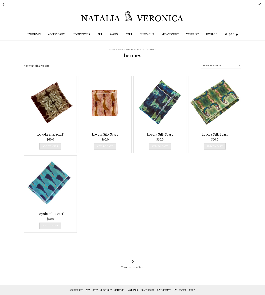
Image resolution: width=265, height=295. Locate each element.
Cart (129, 34)
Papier (114, 34)
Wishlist (192, 34)
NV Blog (211, 34)
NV (175, 290)
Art (100, 34)
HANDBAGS (34, 34)
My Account (170, 34)
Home (112, 49)
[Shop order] (221, 65)
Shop (120, 49)
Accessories (56, 34)
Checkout (147, 34)
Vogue (132, 267)
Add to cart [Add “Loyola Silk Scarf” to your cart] (50, 146)
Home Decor (81, 34)
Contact (119, 290)
